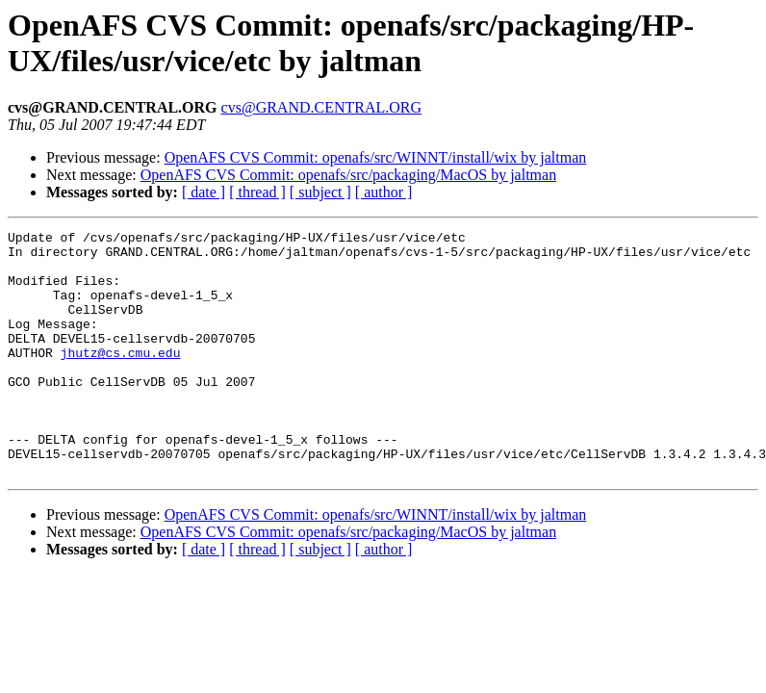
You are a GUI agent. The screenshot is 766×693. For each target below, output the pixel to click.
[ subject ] (320, 192)
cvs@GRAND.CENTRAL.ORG (321, 107)
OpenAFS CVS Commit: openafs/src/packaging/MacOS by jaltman (348, 175)
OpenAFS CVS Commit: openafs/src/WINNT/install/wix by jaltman (376, 157)
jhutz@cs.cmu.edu (121, 378)
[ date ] (203, 192)
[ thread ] (257, 192)
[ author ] (384, 192)
